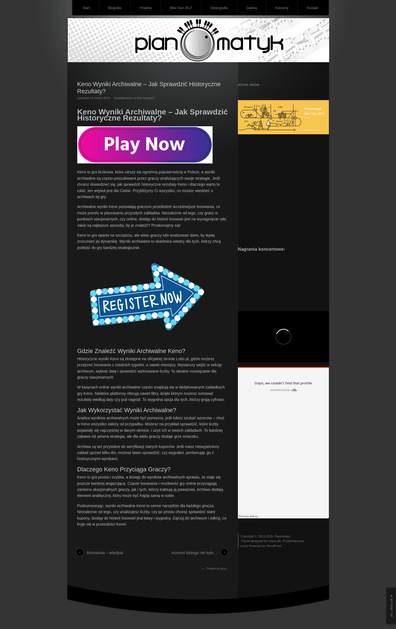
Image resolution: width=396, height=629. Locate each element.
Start (86, 8)
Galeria (251, 8)
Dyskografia (219, 8)
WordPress (274, 546)
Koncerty (281, 8)
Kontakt (312, 8)
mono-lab (274, 541)
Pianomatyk (282, 536)
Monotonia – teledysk (105, 553)
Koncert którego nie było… (194, 553)
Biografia (114, 8)
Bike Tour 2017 (181, 8)
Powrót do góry (217, 568)
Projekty (146, 8)
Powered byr (258, 546)
